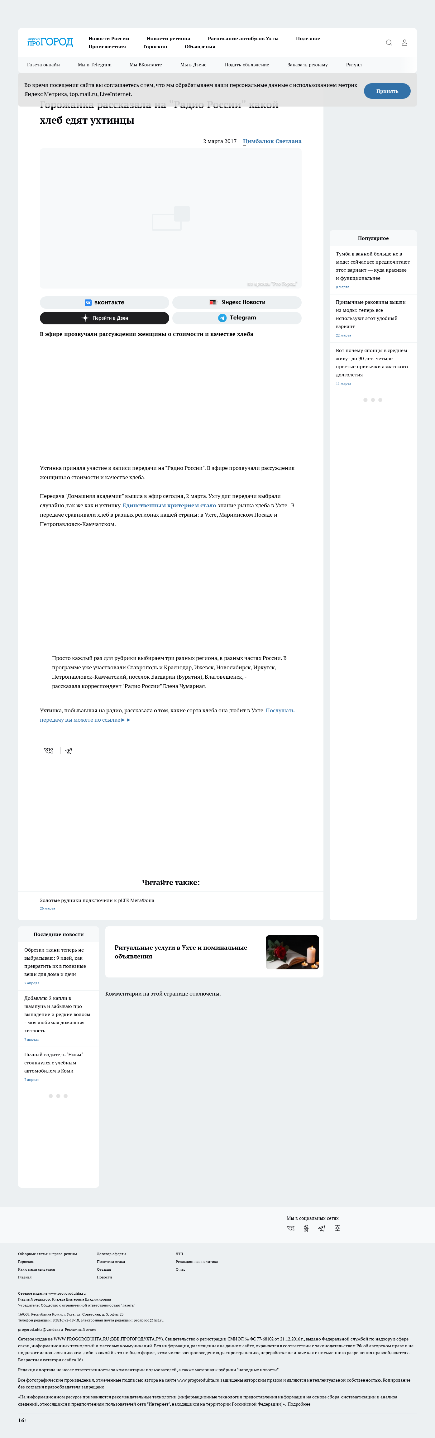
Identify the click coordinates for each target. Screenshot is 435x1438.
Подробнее (299, 1404)
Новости (104, 1277)
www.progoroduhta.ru (67, 1293)
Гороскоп (155, 46)
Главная (24, 1277)
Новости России (108, 38)
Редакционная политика (197, 1261)
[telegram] (71, 750)
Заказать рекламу (308, 65)
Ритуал (354, 65)
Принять (387, 91)
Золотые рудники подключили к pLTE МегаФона (171, 904)
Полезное (308, 38)
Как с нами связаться (36, 1269)
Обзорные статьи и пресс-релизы (47, 1253)
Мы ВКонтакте (146, 65)
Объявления (200, 46)
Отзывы (104, 1269)
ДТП (179, 1253)
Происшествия (107, 46)
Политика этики (111, 1261)
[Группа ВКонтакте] (104, 302)
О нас (180, 1269)
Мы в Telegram (95, 65)
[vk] (49, 750)
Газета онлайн (43, 65)
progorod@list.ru (149, 1320)
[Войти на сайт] (404, 42)
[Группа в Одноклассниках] (306, 1228)
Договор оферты (111, 1253)
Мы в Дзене (193, 65)
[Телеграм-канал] (237, 318)
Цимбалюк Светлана (272, 141)
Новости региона (168, 38)
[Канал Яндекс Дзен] (104, 318)
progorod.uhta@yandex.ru (41, 1329)
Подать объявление (247, 65)
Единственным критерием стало (169, 505)
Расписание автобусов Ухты (243, 38)
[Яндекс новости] (237, 302)
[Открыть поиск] (389, 42)
